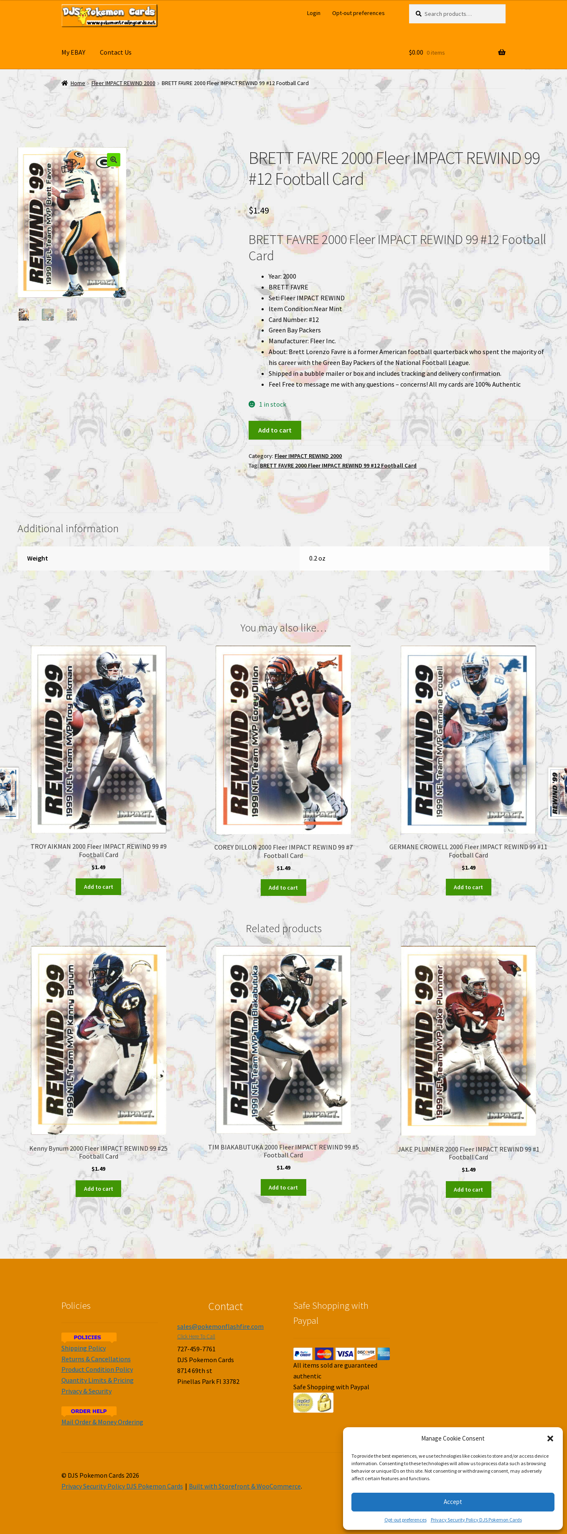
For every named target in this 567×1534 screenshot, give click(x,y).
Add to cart (275, 430)
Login (313, 13)
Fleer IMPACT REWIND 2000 (123, 83)
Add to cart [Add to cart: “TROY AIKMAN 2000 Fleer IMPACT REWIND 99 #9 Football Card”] (98, 886)
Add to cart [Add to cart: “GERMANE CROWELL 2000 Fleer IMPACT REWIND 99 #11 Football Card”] (468, 887)
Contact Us (116, 52)
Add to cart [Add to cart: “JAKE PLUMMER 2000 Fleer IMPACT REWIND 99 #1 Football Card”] (468, 1189)
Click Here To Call (196, 1336)
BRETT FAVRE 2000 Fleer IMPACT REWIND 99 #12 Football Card (338, 465)
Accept (453, 1502)
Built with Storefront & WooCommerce (245, 1486)
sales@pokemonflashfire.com (220, 1326)
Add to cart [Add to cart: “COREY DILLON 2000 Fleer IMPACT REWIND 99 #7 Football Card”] (283, 887)
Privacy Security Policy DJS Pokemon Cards (476, 1519)
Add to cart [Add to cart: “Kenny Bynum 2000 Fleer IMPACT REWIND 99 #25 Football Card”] (98, 1188)
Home (78, 83)
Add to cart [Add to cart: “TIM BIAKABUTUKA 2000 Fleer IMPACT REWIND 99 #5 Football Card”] (283, 1187)
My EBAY (73, 52)
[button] (550, 1438)
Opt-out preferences (405, 1519)
